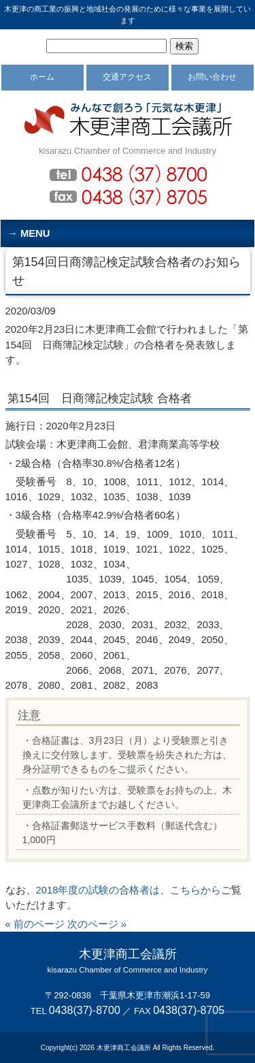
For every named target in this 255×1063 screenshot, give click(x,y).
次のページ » (96, 924)
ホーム (42, 77)
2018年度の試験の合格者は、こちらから (129, 890)
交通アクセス (127, 77)
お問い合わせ (212, 77)
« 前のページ (35, 924)
